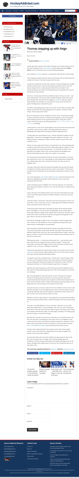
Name (29, 407)
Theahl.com (54, 349)
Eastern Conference (31, 10)
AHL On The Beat (45, 61)
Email (29, 414)
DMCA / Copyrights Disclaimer (35, 455)
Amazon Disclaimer (32, 452)
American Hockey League (34, 52)
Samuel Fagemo (42, 325)
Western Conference (46, 10)
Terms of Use (59, 473)
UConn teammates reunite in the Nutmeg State (68, 373)
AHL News (15, 10)
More (57, 10)
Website (29, 422)
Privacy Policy (30, 457)
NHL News (8, 10)
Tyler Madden (45, 177)
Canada (22, 10)
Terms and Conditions (32, 460)
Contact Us (30, 447)
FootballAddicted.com (8, 34)
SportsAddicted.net (8, 27)
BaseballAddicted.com (8, 29)
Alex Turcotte (31, 325)
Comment (30, 389)
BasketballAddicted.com (9, 31)
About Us (29, 450)
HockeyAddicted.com (24, 3)
